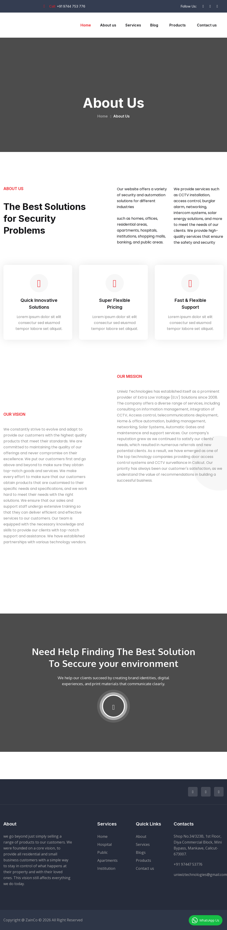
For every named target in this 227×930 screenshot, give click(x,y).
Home (85, 25)
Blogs (141, 852)
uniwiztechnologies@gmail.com (200, 874)
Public (102, 852)
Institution (106, 868)
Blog (154, 25)
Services (133, 25)
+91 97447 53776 (188, 864)
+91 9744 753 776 (71, 6)
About (141, 836)
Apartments (107, 860)
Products (177, 25)
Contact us (207, 25)
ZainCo (32, 919)
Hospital (104, 844)
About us (108, 25)
